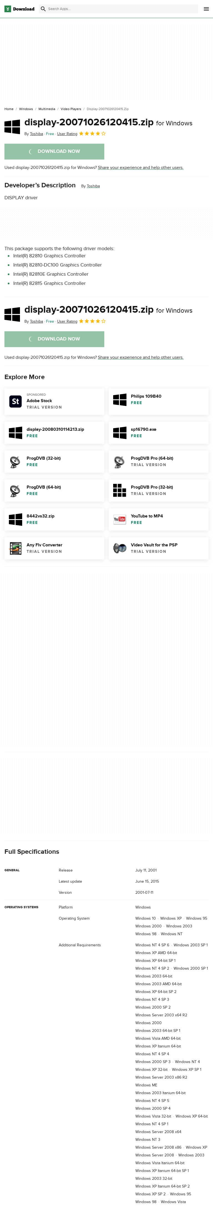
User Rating (81, 133)
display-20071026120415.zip (108, 122)
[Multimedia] (47, 109)
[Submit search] (43, 8)
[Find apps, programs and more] (118, 8)
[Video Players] (71, 109)
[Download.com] (19, 9)
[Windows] (26, 109)
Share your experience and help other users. (141, 167)
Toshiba (93, 186)
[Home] (9, 109)
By (33, 133)
